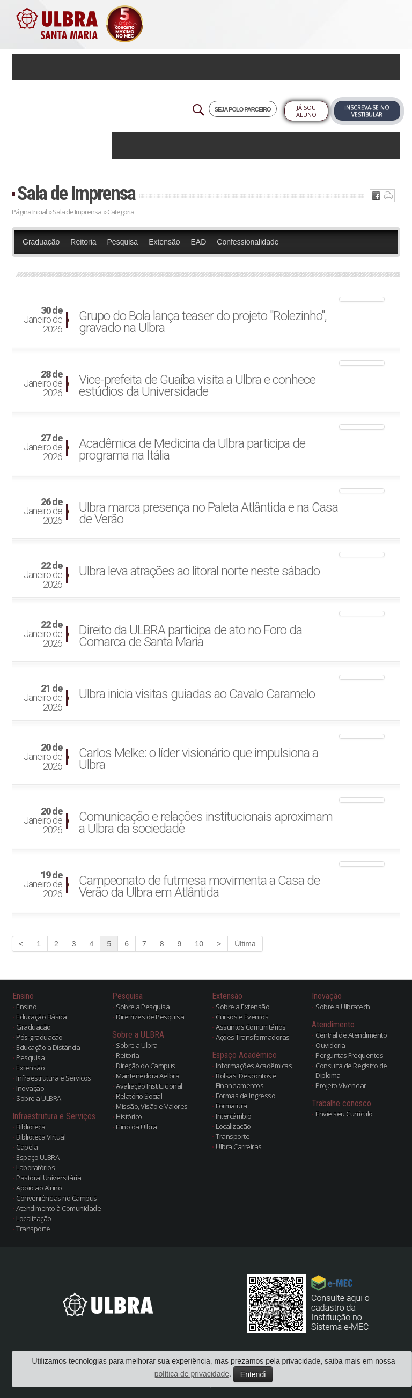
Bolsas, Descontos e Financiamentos (246, 1080)
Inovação (30, 1088)
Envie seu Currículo (344, 1114)
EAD (199, 242)
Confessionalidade (247, 242)
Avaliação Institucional (149, 1086)
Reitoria (83, 242)
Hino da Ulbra (136, 1126)
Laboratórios (35, 1167)
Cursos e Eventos (242, 1017)
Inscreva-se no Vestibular (366, 110)
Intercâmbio (234, 1116)
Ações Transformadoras (253, 1037)
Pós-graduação (39, 1037)
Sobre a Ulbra (137, 1045)
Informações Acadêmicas (254, 1065)
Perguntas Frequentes (349, 1055)
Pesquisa (122, 242)
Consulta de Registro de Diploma (351, 1070)
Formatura (231, 1106)
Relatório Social (139, 1096)
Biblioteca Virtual (40, 1137)
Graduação (41, 242)
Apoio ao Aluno (39, 1188)
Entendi (253, 1374)
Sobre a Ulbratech (342, 1006)
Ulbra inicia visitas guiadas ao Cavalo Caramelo (197, 694)
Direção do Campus (145, 1065)
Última (245, 944)
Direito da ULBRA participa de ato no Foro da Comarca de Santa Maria (190, 636)
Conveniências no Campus (56, 1198)
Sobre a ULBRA (38, 1098)
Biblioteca (30, 1126)
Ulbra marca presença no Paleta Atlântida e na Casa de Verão (208, 513)
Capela (27, 1147)
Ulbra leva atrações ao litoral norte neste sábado (199, 571)
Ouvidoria (330, 1045)
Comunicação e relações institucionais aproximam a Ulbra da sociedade (206, 822)
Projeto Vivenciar (340, 1085)
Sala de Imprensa (76, 193)
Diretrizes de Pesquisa (150, 1017)
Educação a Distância (48, 1047)
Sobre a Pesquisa (143, 1006)
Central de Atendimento (351, 1035)
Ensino (26, 1006)
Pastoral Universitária (48, 1177)
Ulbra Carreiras (239, 1146)
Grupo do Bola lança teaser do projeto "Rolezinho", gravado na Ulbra (203, 322)
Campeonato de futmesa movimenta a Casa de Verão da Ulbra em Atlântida (199, 886)
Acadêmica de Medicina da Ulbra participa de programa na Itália (192, 449)
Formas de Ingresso (245, 1095)
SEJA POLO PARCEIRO (243, 109)
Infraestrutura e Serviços (53, 1078)
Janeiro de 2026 (43, 320)
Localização (34, 1218)
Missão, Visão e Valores (152, 1106)
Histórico (129, 1116)
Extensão (164, 242)
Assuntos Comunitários (251, 1027)
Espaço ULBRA (37, 1157)
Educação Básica (41, 1017)
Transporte (33, 1228)
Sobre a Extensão (242, 1006)
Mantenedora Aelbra (147, 1076)
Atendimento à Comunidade (58, 1208)
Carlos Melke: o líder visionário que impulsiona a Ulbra (198, 759)
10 (199, 944)
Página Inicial (29, 212)
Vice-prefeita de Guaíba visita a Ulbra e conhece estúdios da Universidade (197, 385)
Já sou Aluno (306, 111)
